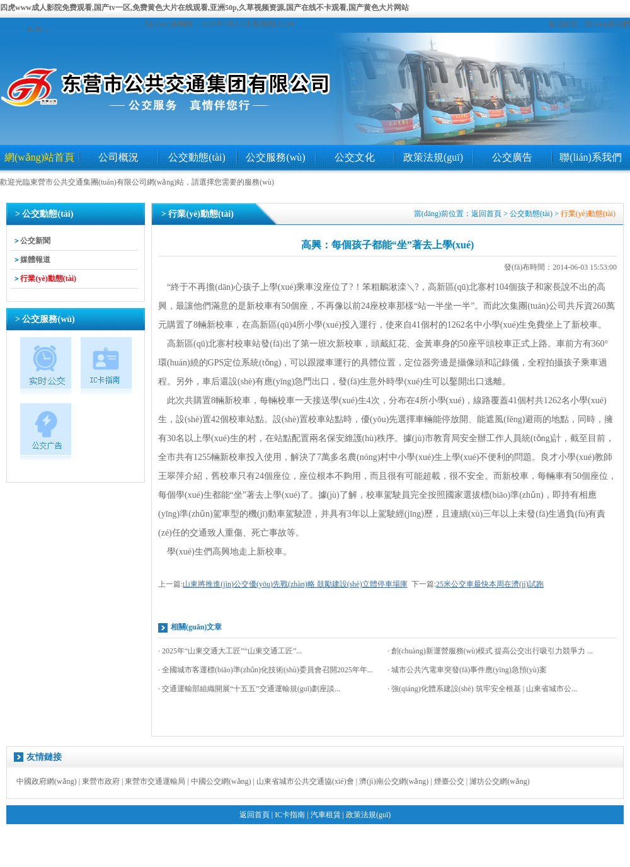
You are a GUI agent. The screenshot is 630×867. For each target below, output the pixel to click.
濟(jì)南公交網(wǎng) (393, 781)
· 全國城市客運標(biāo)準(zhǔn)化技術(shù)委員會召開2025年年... (265, 669)
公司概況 (118, 157)
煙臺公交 (449, 781)
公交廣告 (512, 157)
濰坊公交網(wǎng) (499, 781)
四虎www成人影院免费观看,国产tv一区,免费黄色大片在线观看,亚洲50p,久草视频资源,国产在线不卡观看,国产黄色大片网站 (204, 7)
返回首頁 (563, 24)
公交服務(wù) (275, 157)
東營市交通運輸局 (155, 781)
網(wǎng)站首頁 (39, 157)
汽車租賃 (326, 814)
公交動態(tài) (197, 157)
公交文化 (355, 157)
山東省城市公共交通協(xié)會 (305, 781)
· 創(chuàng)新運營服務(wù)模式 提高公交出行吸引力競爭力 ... (490, 650)
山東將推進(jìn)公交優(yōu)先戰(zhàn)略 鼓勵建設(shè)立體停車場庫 (295, 584)
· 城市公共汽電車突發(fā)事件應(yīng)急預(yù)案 (467, 669)
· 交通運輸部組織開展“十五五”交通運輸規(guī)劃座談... (249, 688)
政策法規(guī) (433, 157)
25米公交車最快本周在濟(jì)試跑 (490, 584)
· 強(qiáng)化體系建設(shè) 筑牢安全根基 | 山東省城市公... (482, 688)
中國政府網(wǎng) (46, 781)
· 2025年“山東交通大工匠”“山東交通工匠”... (230, 650)
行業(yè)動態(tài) (48, 278)
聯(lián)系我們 (606, 24)
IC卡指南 (290, 814)
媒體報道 (35, 259)
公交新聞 (35, 240)
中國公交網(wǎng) (221, 781)
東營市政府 (101, 781)
